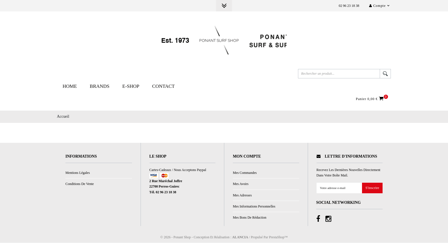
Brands (99, 87)
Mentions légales (77, 174)
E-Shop (130, 87)
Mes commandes (245, 174)
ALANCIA (240, 238)
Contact (163, 87)
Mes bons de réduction (249, 219)
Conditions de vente (79, 185)
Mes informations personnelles (254, 207)
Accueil (63, 117)
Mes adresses (242, 196)
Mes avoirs (241, 185)
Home (70, 87)
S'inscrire (372, 189)
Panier (370, 99)
